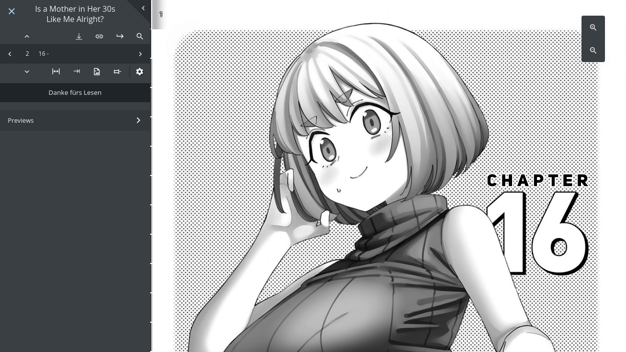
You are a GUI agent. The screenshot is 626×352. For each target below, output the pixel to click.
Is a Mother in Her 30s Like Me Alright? (75, 14)
